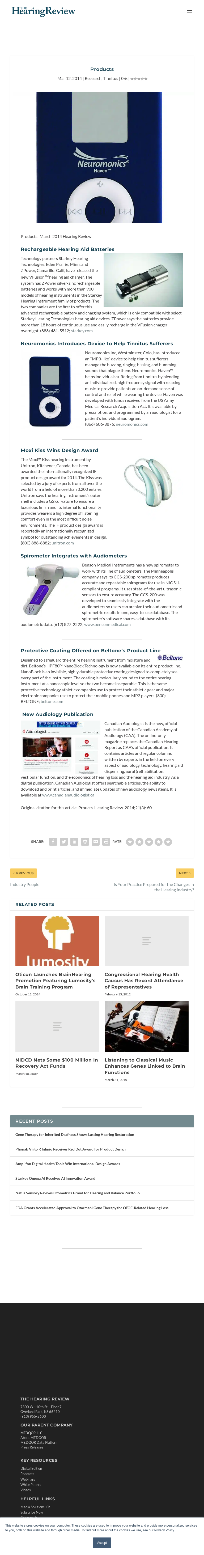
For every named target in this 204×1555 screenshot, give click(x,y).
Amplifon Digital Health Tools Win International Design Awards (67, 1163)
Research (93, 78)
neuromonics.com (132, 424)
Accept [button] (102, 1543)
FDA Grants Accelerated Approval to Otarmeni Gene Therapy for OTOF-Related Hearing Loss (91, 1207)
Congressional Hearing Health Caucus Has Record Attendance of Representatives (144, 981)
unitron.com (63, 542)
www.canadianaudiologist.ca (68, 794)
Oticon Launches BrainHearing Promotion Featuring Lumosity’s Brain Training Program (55, 981)
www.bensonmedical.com (107, 624)
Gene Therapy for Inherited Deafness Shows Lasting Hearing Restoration (74, 1134)
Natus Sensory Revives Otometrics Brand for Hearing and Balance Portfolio (77, 1193)
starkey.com (82, 330)
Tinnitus (110, 78)
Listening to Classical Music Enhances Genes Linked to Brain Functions (145, 1066)
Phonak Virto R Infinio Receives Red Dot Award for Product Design (70, 1149)
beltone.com (52, 701)
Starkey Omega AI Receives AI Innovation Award (55, 1178)
